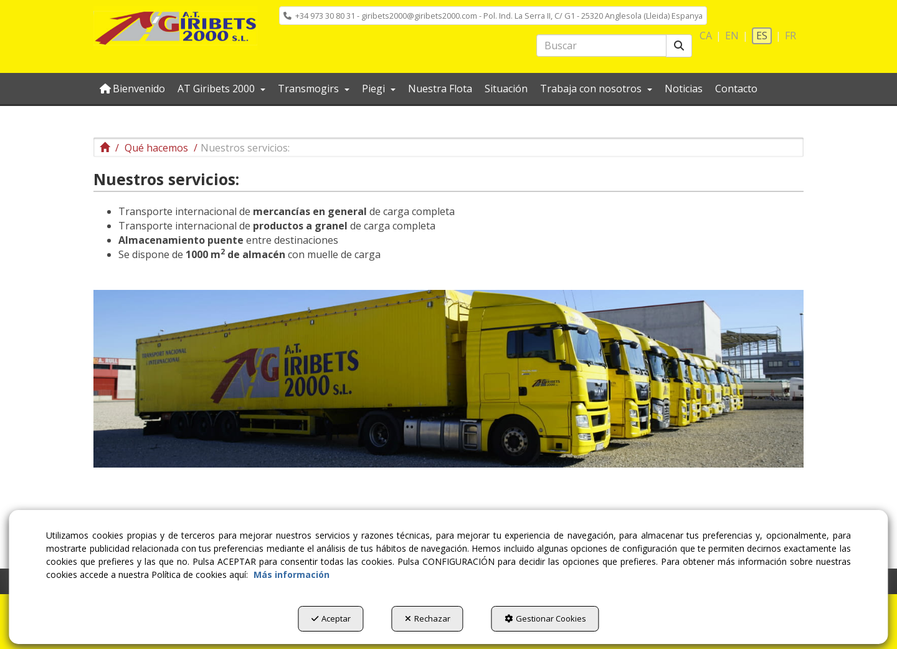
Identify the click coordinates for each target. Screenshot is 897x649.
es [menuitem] (761, 35)
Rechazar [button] (427, 618)
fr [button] (790, 35)
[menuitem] (493, 15)
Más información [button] (292, 574)
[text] (601, 45)
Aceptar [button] (331, 618)
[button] (175, 28)
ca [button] (706, 35)
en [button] (732, 35)
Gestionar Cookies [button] (545, 618)
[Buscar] (679, 45)
